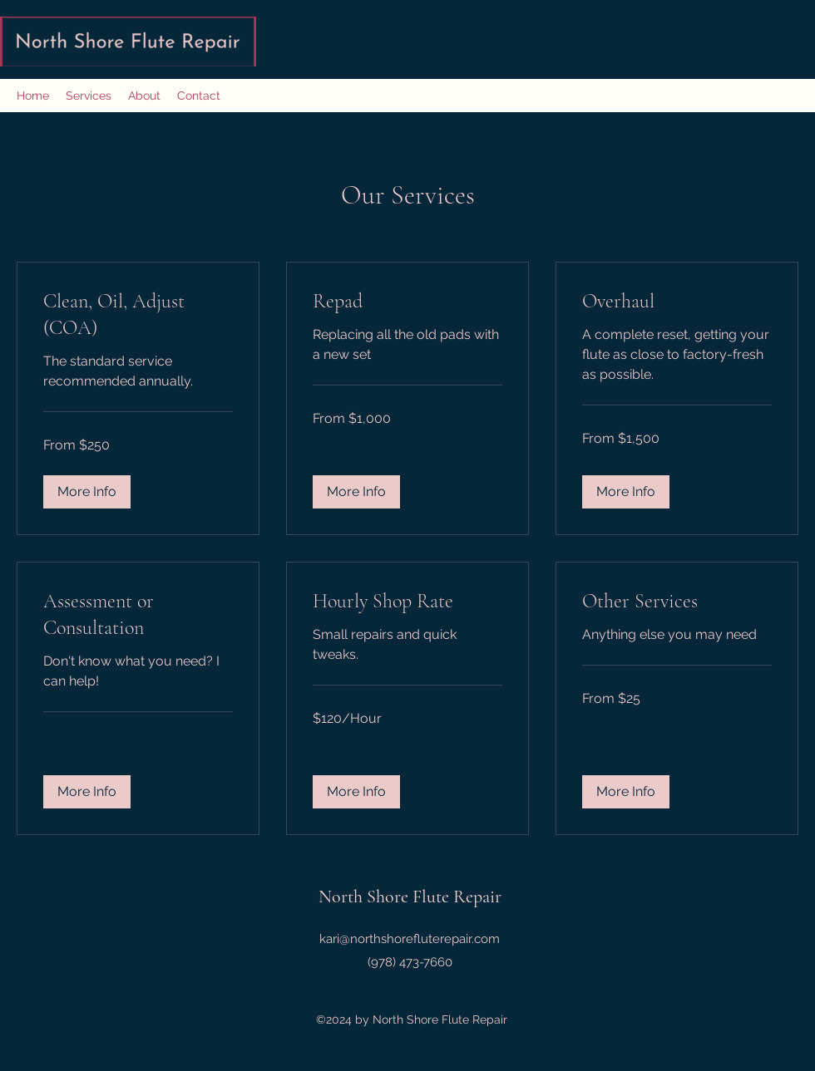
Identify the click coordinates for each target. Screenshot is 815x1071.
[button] (87, 491)
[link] (138, 314)
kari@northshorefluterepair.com (409, 938)
